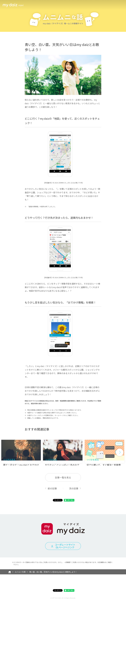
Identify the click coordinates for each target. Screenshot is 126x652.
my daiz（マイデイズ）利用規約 (50, 631)
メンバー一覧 (55, 5)
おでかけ (31, 400)
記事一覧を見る (63, 528)
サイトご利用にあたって (46, 635)
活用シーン (31, 5)
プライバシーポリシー (25, 635)
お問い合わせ (64, 635)
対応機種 (71, 631)
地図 (59, 200)
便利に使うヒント (72, 5)
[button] (119, 495)
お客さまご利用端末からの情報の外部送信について (91, 635)
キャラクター (88, 5)
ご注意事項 (84, 631)
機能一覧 (42, 5)
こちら (107, 613)
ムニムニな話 (103, 5)
